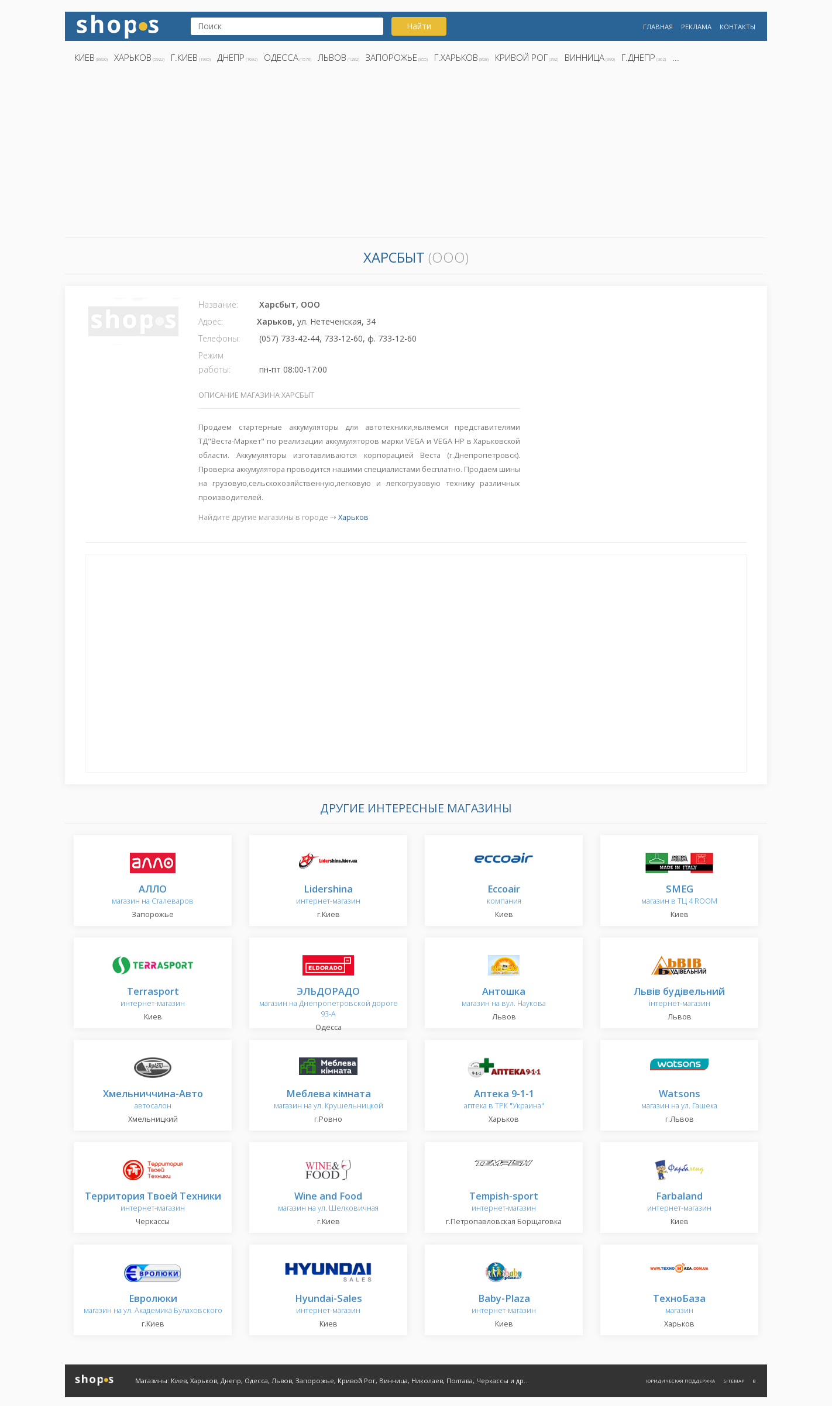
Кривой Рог (521, 57)
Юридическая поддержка (680, 1380)
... (675, 57)
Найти (419, 26)
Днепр (231, 57)
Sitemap (733, 1380)
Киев (84, 57)
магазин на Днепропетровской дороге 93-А (328, 1002)
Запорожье (391, 57)
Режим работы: (214, 362)
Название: (218, 304)
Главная (658, 26)
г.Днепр (638, 57)
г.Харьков (456, 57)
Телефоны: (219, 338)
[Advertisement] (416, 154)
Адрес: (210, 321)
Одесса (281, 57)
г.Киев (184, 57)
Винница (584, 57)
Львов (332, 57)
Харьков (133, 57)
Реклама (696, 26)
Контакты (737, 26)
